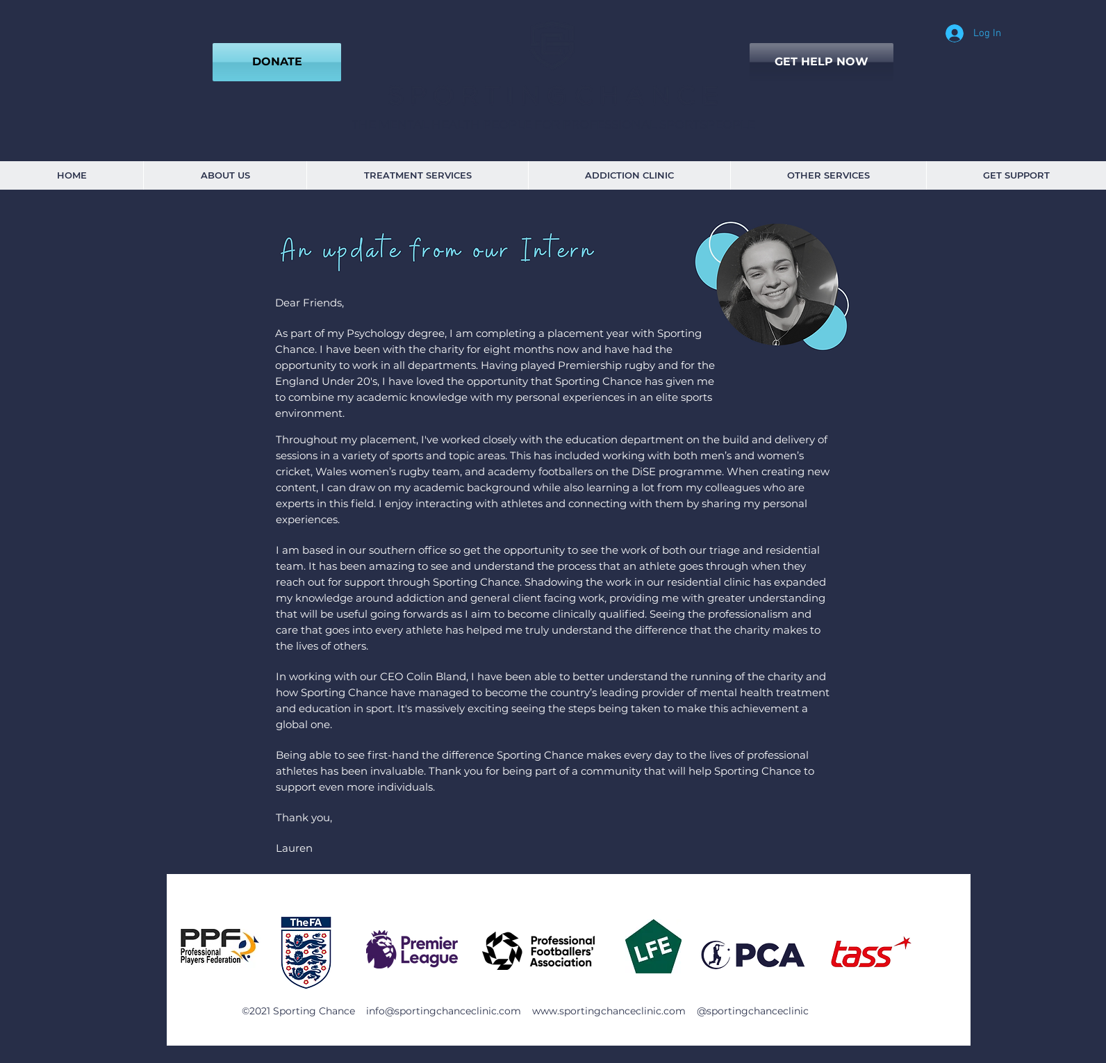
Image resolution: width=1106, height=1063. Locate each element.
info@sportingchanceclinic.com (443, 1011)
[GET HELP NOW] (821, 62)
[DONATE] (277, 62)
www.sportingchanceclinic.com (609, 1011)
